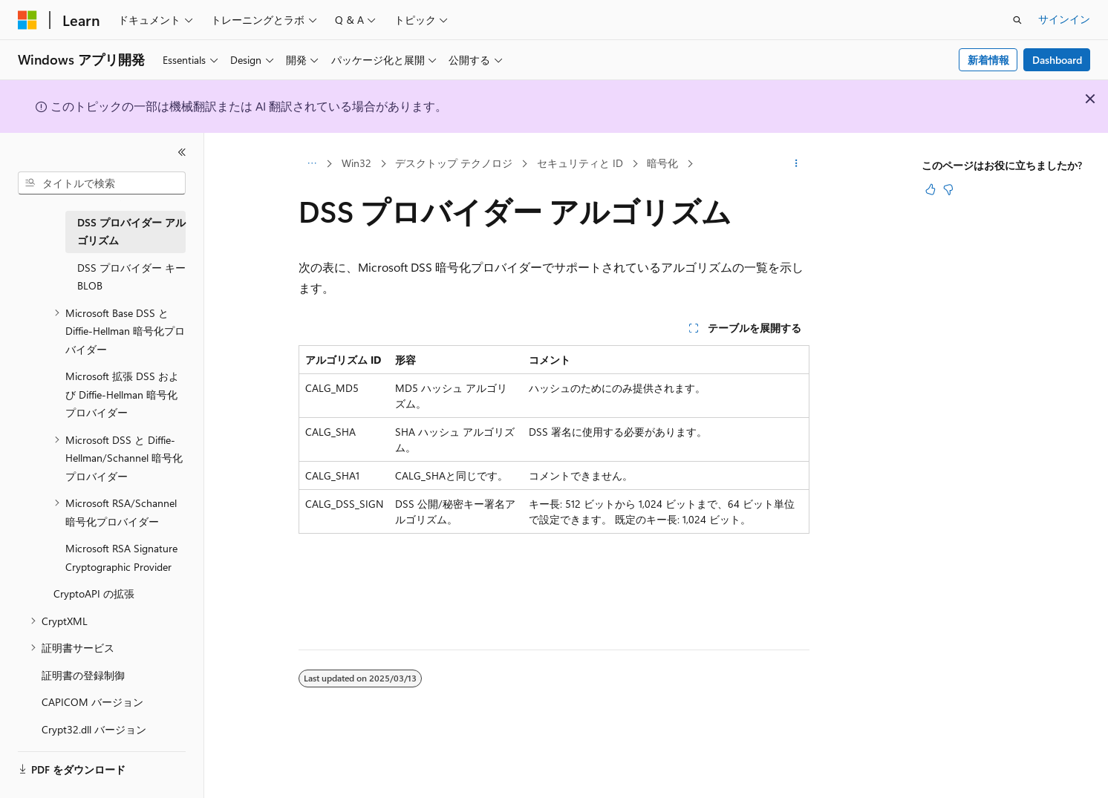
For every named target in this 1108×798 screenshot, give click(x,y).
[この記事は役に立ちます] (930, 189)
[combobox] (102, 183)
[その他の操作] (796, 164)
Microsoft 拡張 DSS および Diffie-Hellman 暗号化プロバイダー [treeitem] (122, 394)
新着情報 (988, 60)
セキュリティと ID (580, 163)
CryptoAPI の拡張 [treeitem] (93, 593)
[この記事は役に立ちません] (948, 189)
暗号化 (662, 163)
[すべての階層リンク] (312, 164)
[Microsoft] (27, 20)
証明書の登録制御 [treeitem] (83, 675)
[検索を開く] (1017, 20)
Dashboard (1057, 60)
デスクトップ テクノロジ (453, 163)
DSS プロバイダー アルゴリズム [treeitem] (131, 231)
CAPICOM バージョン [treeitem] (92, 702)
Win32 (356, 163)
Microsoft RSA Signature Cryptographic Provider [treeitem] (121, 557)
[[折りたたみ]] (182, 152)
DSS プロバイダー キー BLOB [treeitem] (131, 277)
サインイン (1064, 19)
